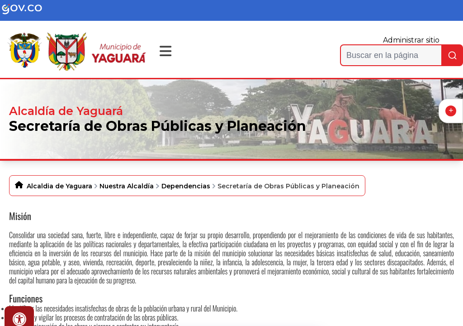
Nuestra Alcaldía (126, 186)
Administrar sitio (411, 40)
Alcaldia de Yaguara (59, 186)
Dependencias (185, 186)
